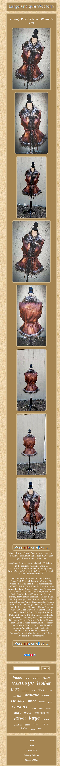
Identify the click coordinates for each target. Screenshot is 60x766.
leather (44, 683)
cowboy (18, 700)
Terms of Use (31, 760)
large (34, 718)
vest (33, 690)
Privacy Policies (31, 755)
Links (31, 745)
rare (45, 724)
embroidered (41, 712)
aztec (27, 724)
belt (40, 728)
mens (17, 695)
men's (17, 712)
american (25, 691)
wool (27, 712)
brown (46, 677)
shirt (14, 689)
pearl (50, 702)
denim (42, 701)
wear (48, 708)
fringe (17, 677)
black (41, 690)
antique (32, 694)
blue (34, 708)
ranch (46, 719)
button (24, 728)
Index (31, 740)
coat (45, 695)
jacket (20, 718)
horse (41, 708)
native (36, 678)
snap (27, 678)
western (20, 707)
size (36, 723)
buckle (49, 690)
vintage (23, 683)
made (33, 729)
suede (31, 701)
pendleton (18, 725)
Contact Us (31, 750)
